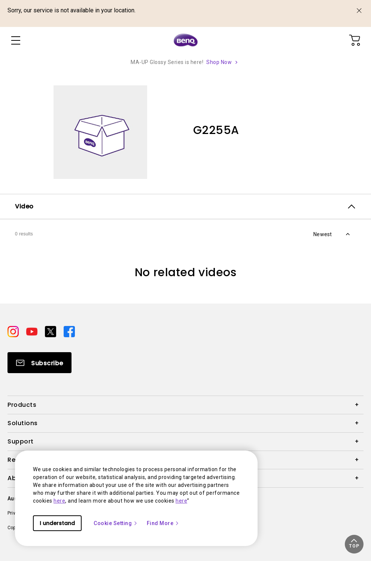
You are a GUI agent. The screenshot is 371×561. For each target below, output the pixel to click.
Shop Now (219, 62)
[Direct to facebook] (69, 331)
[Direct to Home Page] (186, 40)
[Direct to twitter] (51, 331)
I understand (57, 523)
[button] (354, 544)
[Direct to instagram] (13, 331)
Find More (163, 523)
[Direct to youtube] (32, 331)
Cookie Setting (116, 523)
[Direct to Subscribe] (39, 362)
